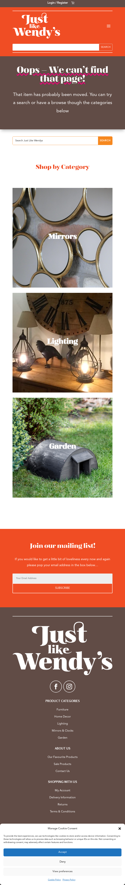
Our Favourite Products (63, 757)
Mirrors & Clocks (62, 730)
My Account (62, 790)
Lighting (62, 723)
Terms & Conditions (62, 811)
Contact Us (63, 771)
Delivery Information (62, 797)
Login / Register (57, 3)
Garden (62, 737)
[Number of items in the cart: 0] (73, 3)
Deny (63, 862)
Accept (62, 852)
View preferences (62, 871)
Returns (63, 804)
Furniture (62, 709)
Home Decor (62, 716)
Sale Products (62, 764)
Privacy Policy (69, 880)
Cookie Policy (54, 880)
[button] (119, 828)
